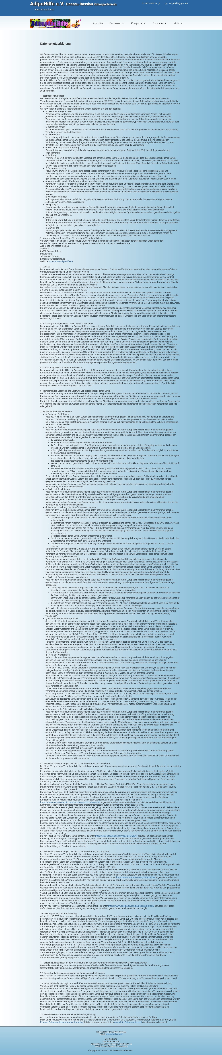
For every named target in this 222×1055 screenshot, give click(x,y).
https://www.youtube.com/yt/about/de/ (135, 877)
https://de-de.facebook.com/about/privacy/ (116, 836)
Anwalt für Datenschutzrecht (128, 1022)
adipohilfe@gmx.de (114, 1034)
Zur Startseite (111, 1039)
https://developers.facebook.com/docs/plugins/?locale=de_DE (70, 802)
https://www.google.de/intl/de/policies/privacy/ (131, 906)
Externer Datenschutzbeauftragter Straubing (61, 1022)
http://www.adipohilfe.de (61, 261)
